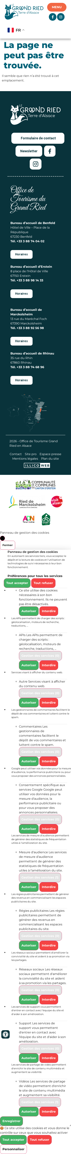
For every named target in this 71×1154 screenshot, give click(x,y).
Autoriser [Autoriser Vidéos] (28, 1111)
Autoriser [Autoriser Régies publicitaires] (28, 945)
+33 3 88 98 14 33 (30, 280)
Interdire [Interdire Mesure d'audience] (49, 887)
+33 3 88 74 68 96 (30, 367)
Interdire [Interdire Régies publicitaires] (49, 945)
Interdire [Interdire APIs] (49, 665)
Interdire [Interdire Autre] (49, 702)
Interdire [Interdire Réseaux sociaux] (49, 999)
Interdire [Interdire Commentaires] (49, 761)
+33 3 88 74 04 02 (30, 241)
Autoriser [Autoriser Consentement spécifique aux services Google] (28, 829)
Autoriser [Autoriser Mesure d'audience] (28, 887)
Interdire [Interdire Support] (49, 1058)
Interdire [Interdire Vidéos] (49, 1111)
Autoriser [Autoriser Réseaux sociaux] (28, 999)
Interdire (49, 611)
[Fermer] (2, 538)
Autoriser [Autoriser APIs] (28, 665)
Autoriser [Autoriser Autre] (28, 702)
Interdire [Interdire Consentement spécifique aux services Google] (49, 829)
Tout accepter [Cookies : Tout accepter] (17, 583)
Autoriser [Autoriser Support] (28, 1058)
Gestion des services (40, 656)
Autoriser (28, 611)
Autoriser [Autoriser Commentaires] (28, 761)
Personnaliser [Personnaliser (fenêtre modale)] (13, 1149)
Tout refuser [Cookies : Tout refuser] (43, 583)
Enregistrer (11, 1121)
